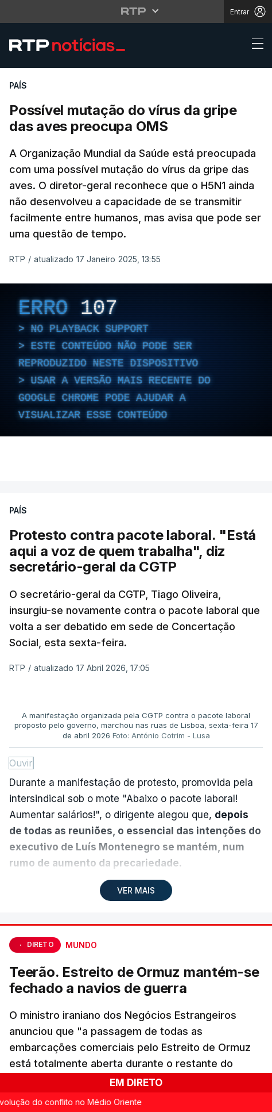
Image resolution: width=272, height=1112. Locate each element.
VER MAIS (136, 890)
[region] (136, 360)
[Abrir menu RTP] (136, 11)
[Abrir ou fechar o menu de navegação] (254, 45)
